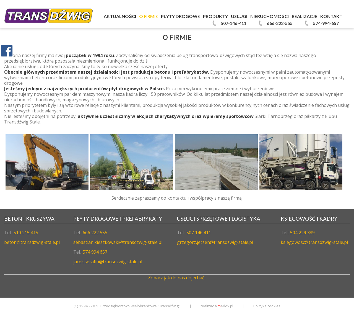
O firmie (148, 16)
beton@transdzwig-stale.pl (32, 242)
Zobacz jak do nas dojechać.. (177, 278)
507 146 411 (198, 233)
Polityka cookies (266, 305)
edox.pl (225, 305)
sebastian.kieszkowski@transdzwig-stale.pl (117, 242)
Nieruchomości (269, 16)
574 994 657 (95, 252)
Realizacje (304, 16)
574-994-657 (326, 23)
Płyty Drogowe (180, 16)
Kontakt (331, 16)
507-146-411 (233, 23)
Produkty (215, 16)
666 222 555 (95, 233)
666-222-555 (280, 23)
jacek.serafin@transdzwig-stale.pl (107, 262)
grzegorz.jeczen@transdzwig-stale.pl (215, 242)
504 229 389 (302, 233)
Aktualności (120, 16)
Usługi (239, 16)
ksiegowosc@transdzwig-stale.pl (314, 242)
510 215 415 (26, 233)
